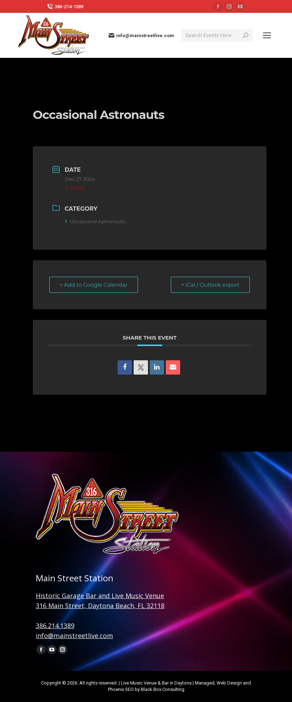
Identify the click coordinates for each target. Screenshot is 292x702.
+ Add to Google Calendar (94, 284)
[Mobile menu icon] (267, 35)
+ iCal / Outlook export (210, 284)
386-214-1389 (65, 6)
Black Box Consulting (162, 689)
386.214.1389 (55, 625)
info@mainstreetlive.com (141, 35)
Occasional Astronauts (95, 221)
